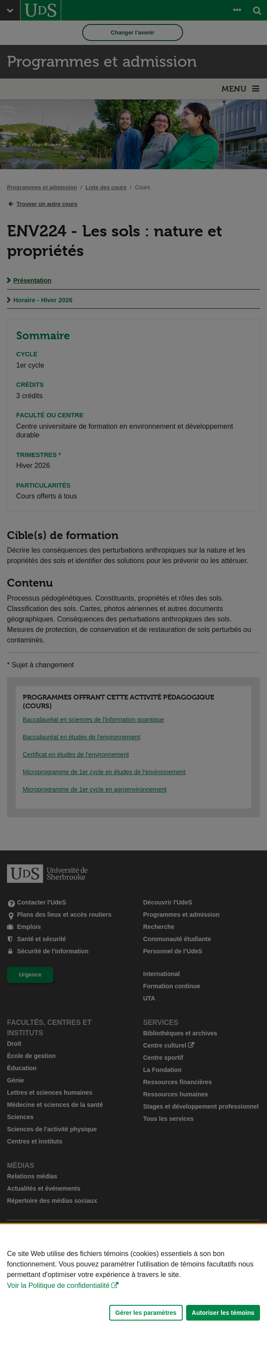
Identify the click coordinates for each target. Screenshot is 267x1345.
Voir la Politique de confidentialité (58, 1285)
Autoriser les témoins (223, 1312)
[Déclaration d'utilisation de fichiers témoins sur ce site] (133, 1284)
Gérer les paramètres (146, 1312)
